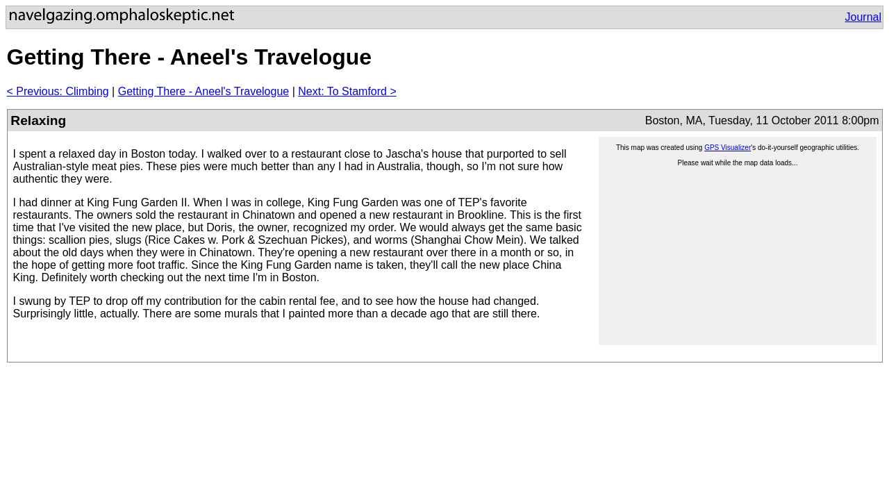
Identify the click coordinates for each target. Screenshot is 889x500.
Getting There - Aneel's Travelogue (203, 91)
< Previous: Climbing (58, 91)
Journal (863, 17)
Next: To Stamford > (347, 91)
